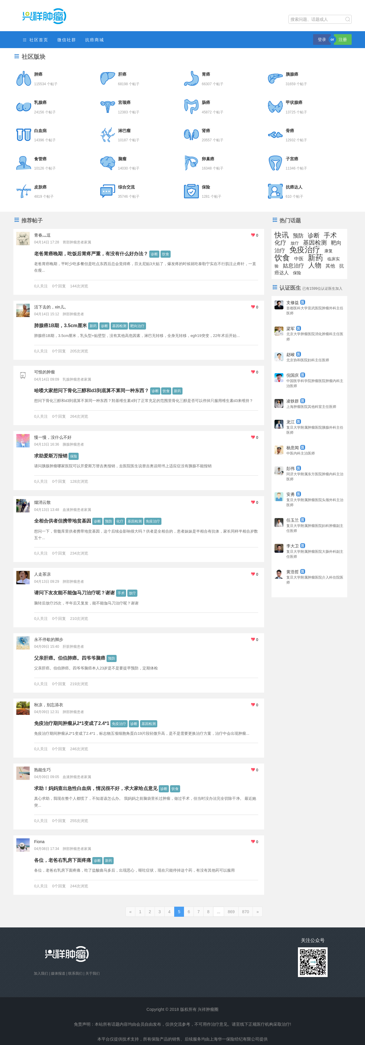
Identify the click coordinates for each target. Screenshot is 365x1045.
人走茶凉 (42, 574)
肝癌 (122, 74)
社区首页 (35, 39)
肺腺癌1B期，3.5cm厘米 (60, 325)
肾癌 (206, 130)
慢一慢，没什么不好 (53, 437)
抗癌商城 (94, 39)
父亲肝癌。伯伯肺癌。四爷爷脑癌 (69, 658)
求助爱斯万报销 (50, 455)
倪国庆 (295, 375)
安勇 (293, 494)
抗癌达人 (294, 187)
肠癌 (206, 102)
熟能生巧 (42, 769)
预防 (108, 521)
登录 (322, 39)
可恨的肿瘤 (44, 372)
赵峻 (293, 354)
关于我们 (92, 973)
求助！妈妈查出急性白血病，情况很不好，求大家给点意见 (96, 788)
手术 (121, 593)
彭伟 (293, 468)
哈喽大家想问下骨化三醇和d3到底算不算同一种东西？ (91, 390)
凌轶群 (295, 401)
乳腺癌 (40, 102)
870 (245, 911)
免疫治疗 (153, 521)
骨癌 (290, 130)
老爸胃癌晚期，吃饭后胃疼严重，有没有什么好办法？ (91, 253)
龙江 (293, 421)
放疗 (132, 593)
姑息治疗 (293, 266)
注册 (343, 39)
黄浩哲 (295, 571)
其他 (330, 265)
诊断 (154, 254)
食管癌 (40, 158)
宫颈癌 (124, 102)
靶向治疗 (137, 326)
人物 (314, 265)
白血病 (40, 130)
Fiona (39, 841)
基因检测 (119, 326)
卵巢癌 (208, 158)
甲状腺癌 (294, 102)
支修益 (295, 302)
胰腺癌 (292, 74)
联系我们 (75, 973)
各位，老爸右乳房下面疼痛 (62, 860)
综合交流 (126, 187)
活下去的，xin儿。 (51, 307)
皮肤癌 (40, 187)
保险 (206, 187)
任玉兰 (295, 520)
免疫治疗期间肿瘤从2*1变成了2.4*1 (71, 723)
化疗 (119, 521)
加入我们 (41, 973)
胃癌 (206, 74)
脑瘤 (122, 158)
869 (231, 911)
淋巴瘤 (124, 130)
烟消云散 (42, 502)
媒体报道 (58, 973)
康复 (328, 250)
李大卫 (295, 546)
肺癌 (38, 74)
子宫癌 (292, 158)
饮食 (165, 254)
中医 (299, 258)
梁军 (293, 328)
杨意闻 (295, 447)
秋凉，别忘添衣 (48, 704)
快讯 (281, 235)
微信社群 (66, 39)
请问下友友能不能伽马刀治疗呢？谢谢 (74, 592)
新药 (93, 326)
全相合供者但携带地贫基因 (62, 520)
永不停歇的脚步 (48, 639)
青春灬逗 (42, 235)
